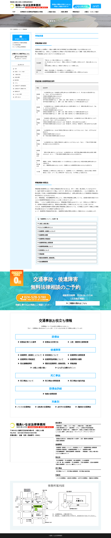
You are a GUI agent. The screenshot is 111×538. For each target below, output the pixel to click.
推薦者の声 (17, 91)
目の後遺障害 (59, 460)
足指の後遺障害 (94, 462)
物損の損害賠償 (51, 394)
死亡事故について (26, 381)
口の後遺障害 (85, 460)
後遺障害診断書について (46, 246)
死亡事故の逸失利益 (77, 381)
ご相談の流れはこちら (77, 303)
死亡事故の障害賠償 (52, 381)
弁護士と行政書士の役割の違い (87, 429)
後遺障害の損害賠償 (77, 355)
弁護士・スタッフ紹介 (92, 12)
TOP (13, 12)
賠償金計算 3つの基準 (73, 438)
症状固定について (44, 250)
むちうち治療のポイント (46, 227)
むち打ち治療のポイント (67, 368)
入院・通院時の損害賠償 (79, 342)
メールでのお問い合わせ (95, 6)
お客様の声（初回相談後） (21, 85)
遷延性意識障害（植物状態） (47, 257)
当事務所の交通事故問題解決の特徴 (31, 12)
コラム (16, 83)
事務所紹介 (76, 12)
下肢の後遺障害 (84, 462)
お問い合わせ (18, 97)
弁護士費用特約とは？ (62, 427)
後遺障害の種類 (43, 235)
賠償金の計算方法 (51, 342)
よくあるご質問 (18, 94)
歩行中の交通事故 (64, 407)
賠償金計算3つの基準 (28, 342)
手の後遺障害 (75, 462)
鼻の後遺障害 (77, 460)
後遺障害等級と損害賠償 (46, 242)
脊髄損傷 (41, 254)
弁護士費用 (64, 12)
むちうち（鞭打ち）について (73, 464)
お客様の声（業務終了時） (21, 88)
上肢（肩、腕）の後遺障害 (63, 462)
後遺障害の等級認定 (44, 238)
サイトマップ (78, 431)
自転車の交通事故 (44, 407)
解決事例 (17, 80)
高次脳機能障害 (43, 261)
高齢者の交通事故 (84, 407)
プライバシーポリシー (89, 431)
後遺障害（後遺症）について (47, 231)
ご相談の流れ (51, 12)
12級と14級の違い (44, 223)
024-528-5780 (21, 57)
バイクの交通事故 (24, 407)
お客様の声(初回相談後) (87, 427)
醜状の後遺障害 (60, 464)
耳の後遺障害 (68, 460)
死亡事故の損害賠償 (72, 471)
